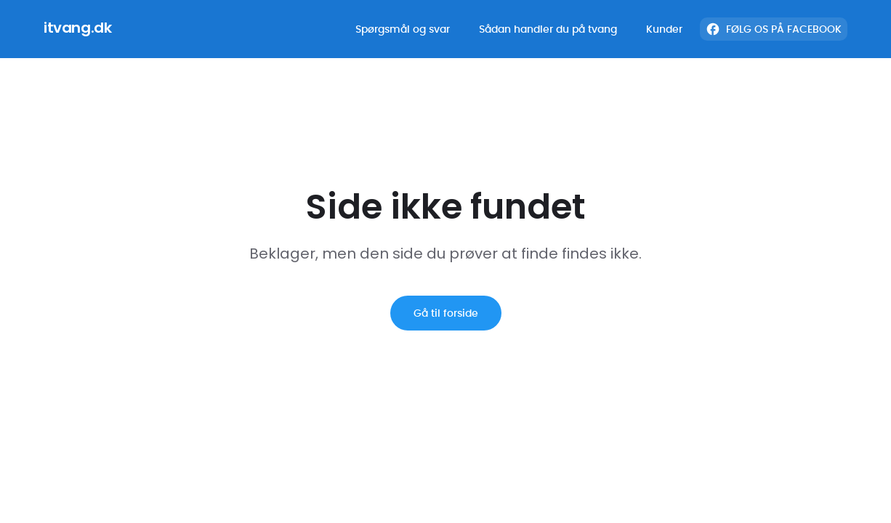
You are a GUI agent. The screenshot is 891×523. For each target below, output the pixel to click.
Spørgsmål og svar (402, 29)
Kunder (664, 29)
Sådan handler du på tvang (548, 29)
